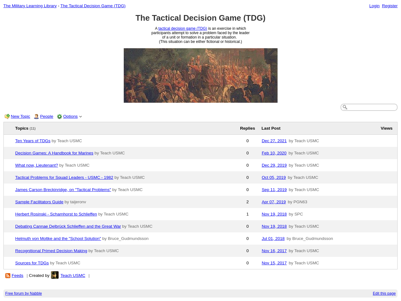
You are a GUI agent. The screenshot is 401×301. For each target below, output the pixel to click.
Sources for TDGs (32, 263)
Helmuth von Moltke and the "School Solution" (58, 238)
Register (390, 5)
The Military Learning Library (30, 5)
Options (70, 116)
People (46, 116)
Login (374, 5)
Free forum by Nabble (23, 293)
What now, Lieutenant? (36, 165)
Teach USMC (72, 275)
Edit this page (384, 293)
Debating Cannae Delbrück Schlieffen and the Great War (68, 226)
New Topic (20, 116)
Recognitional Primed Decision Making (51, 250)
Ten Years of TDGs (33, 140)
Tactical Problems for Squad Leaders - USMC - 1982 (64, 177)
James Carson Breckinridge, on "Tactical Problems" (63, 189)
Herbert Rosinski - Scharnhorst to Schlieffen (56, 214)
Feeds (17, 275)
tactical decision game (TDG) (182, 28)
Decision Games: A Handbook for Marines (54, 153)
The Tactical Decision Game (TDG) (93, 5)
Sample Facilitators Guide (39, 202)
